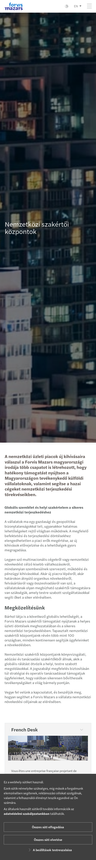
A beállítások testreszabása (49, 850)
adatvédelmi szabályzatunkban (26, 813)
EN (76, 6)
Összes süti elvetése (48, 839)
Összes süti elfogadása (48, 827)
